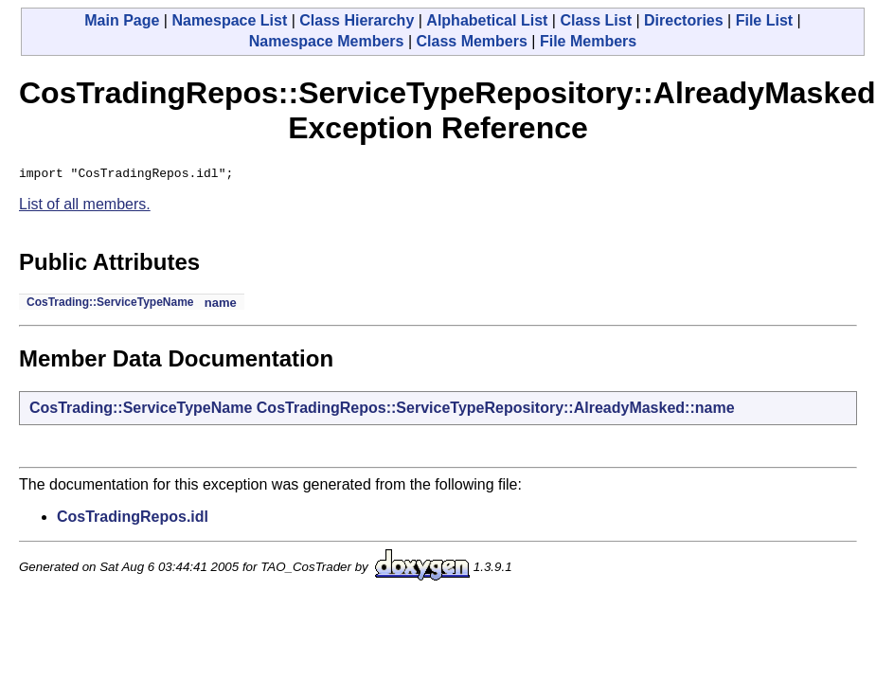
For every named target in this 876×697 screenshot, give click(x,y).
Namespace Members (326, 41)
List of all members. (85, 207)
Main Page (121, 20)
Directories (684, 20)
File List (764, 20)
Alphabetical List (486, 20)
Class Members (471, 41)
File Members (588, 41)
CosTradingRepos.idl (132, 519)
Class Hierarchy (356, 20)
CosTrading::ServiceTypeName (110, 305)
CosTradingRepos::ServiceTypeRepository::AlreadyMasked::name (496, 410)
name (221, 305)
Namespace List (229, 20)
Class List (596, 20)
